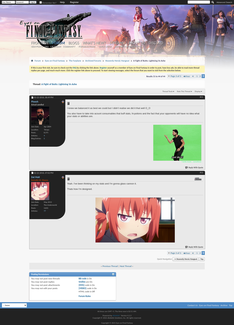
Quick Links (105, 46)
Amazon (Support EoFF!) (128, 46)
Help (62, 2)
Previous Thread (110, 266)
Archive (224, 305)
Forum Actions (87, 46)
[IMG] (81, 285)
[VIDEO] (82, 288)
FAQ (47, 46)
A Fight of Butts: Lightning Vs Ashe (59, 84)
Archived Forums (93, 60)
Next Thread (126, 266)
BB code (82, 278)
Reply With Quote (194, 167)
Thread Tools (167, 91)
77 (45, 211)
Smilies (82, 281)
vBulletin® (117, 315)
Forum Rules (85, 296)
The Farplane (75, 60)
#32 (201, 172)
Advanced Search (224, 2)
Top (201, 259)
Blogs (73, 43)
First (186, 76)
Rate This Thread (183, 91)
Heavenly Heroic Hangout (117, 60)
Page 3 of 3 (176, 76)
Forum (58, 42)
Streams (117, 43)
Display (197, 91)
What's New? (94, 43)
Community (69, 46)
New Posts (37, 46)
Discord (156, 43)
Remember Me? (48, 3)
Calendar (55, 46)
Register (74, 2)
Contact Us (193, 305)
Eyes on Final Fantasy (55, 60)
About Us (136, 43)
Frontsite (40, 43)
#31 (201, 97)
